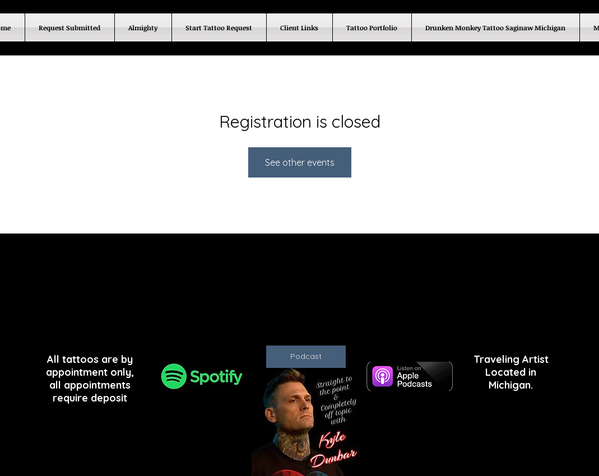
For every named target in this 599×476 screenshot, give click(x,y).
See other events (300, 162)
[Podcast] (306, 357)
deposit (109, 397)
